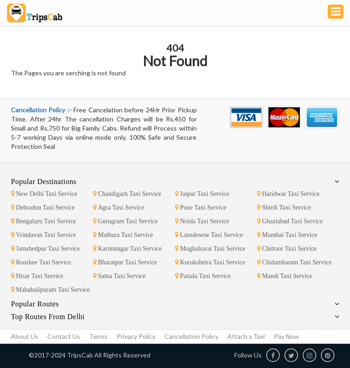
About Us (24, 336)
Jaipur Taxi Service (202, 193)
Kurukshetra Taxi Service (210, 262)
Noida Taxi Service (202, 221)
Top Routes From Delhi (48, 317)
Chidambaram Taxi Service (294, 262)
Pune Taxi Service (200, 207)
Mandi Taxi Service (284, 276)
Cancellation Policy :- (42, 110)
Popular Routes (35, 304)
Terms (98, 336)
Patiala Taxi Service (203, 276)
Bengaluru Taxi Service (43, 221)
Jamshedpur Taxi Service (45, 248)
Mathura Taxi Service (123, 234)
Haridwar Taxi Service (288, 193)
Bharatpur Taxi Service (125, 262)
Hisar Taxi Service (37, 276)
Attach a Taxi (246, 336)
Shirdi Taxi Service (284, 207)
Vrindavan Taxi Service (43, 234)
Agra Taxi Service (118, 207)
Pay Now (286, 336)
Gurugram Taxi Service (125, 221)
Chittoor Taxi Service (287, 248)
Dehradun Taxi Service (43, 207)
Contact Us (63, 336)
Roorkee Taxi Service (41, 262)
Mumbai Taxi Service (287, 234)
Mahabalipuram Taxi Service (50, 289)
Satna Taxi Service (119, 276)
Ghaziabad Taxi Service (290, 221)
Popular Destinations (44, 181)
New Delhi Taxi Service (44, 193)
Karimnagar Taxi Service (127, 248)
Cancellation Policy (191, 336)
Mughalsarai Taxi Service (210, 248)
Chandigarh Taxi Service (127, 193)
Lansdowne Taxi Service (209, 234)
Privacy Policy (136, 336)
